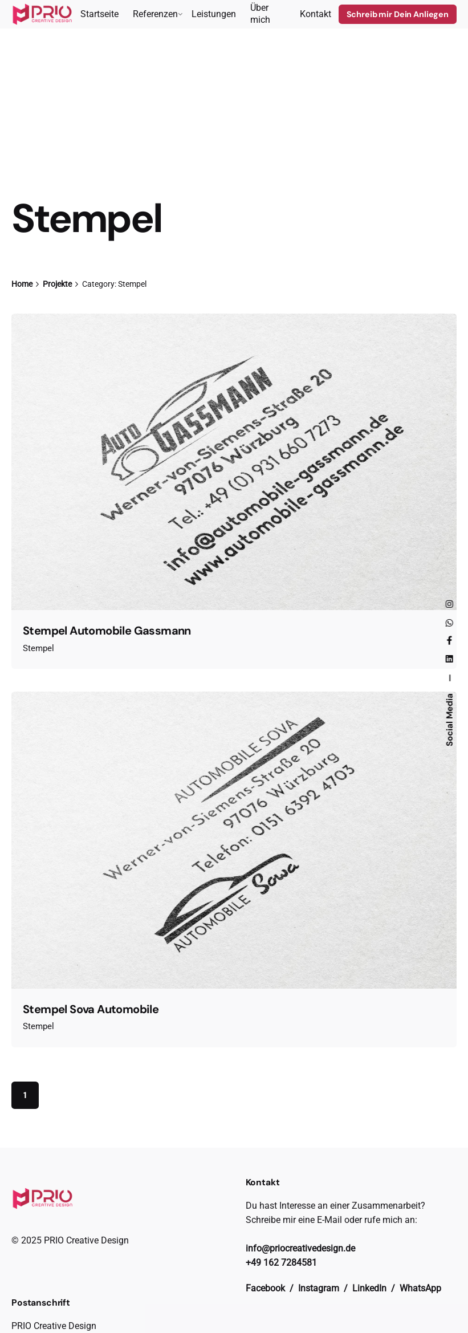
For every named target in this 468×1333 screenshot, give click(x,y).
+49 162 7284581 (281, 1262)
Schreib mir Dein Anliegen (398, 14)
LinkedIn (370, 1288)
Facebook (266, 1288)
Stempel (38, 648)
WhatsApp (420, 1288)
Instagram (319, 1288)
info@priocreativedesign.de (300, 1248)
